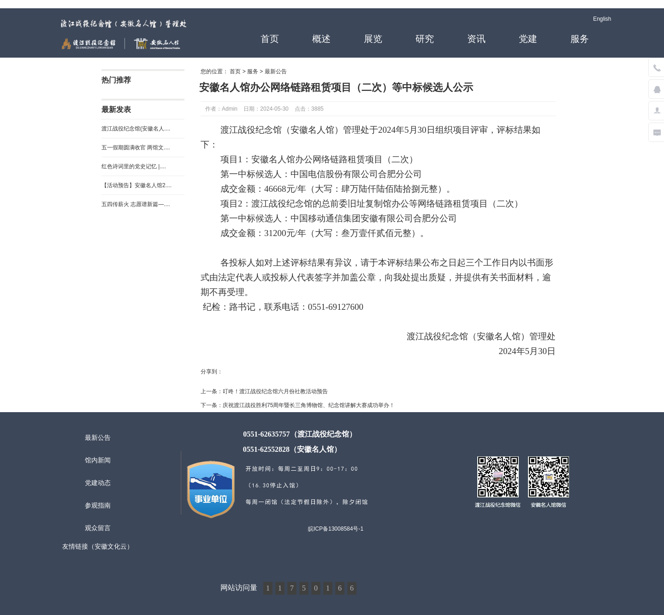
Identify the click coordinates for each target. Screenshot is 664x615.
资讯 (476, 39)
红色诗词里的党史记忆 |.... (133, 166)
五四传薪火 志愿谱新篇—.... (135, 204)
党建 (528, 39)
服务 (579, 39)
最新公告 (276, 71)
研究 (424, 39)
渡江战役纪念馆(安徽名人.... (135, 128)
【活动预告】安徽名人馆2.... (136, 185)
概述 (321, 39)
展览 (373, 39)
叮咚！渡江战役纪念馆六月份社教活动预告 (275, 391)
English (602, 19)
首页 (270, 39)
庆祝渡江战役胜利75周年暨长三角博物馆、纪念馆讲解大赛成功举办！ (309, 405)
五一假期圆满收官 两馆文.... (135, 147)
